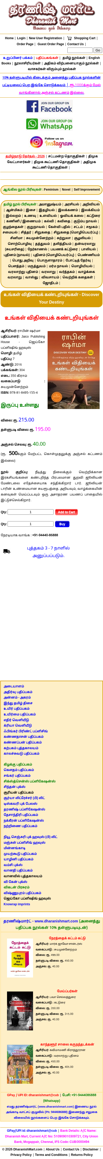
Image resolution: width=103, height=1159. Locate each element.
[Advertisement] (51, 621)
